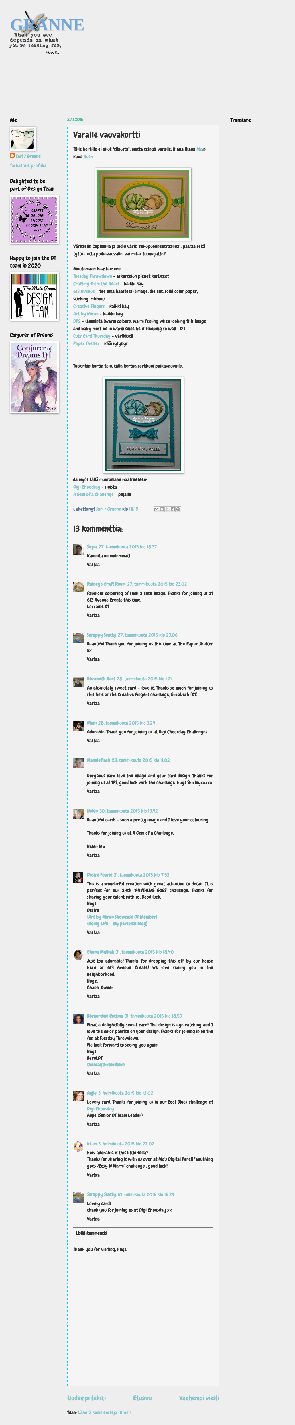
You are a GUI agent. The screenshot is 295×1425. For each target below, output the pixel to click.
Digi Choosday (100, 1109)
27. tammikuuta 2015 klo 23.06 (148, 635)
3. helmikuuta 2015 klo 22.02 (126, 1144)
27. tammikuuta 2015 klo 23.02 (157, 584)
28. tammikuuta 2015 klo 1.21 (144, 679)
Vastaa (93, 565)
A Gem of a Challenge (94, 494)
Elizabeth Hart (101, 679)
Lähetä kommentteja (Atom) (104, 1413)
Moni (92, 723)
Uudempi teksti (86, 1398)
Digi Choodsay (87, 487)
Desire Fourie (99, 875)
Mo (199, 149)
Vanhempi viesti (199, 1398)
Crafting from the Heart (96, 283)
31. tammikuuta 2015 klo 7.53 (141, 875)
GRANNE (47, 24)
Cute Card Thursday (92, 336)
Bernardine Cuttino (105, 1016)
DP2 (77, 321)
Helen (92, 811)
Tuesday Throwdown (93, 276)
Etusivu (142, 1398)
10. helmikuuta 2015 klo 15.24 (146, 1195)
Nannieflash (98, 760)
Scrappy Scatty (101, 635)
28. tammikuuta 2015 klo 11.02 (141, 760)
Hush (88, 156)
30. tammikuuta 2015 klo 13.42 (128, 811)
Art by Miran (86, 314)
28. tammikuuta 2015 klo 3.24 (126, 723)
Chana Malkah (100, 952)
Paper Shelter (86, 343)
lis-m (92, 1144)
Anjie (92, 1093)
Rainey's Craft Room (106, 584)
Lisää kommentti (91, 1233)
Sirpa (92, 547)
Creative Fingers (89, 306)
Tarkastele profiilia (28, 166)
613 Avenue (84, 291)
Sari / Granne (28, 156)
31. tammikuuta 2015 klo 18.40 (145, 952)
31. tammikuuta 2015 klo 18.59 (153, 1016)
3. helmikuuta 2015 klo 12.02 (125, 1093)
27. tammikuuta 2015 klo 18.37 (128, 547)
